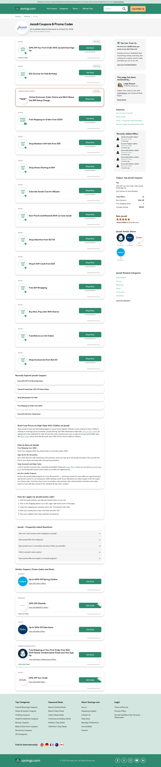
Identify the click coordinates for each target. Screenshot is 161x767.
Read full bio (121, 100)
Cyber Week (70, 467)
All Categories (21, 734)
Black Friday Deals (56, 711)
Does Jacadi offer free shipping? (31, 540)
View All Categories (123, 301)
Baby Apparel (121, 278)
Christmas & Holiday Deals (59, 719)
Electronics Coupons (23, 730)
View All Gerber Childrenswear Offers (42, 659)
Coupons (27, 16)
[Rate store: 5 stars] (128, 219)
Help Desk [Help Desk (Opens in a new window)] (85, 719)
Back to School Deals (57, 707)
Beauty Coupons (22, 722)
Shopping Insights (88, 711)
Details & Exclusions (94, 58)
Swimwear (120, 296)
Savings (18, 16)
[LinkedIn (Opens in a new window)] (143, 762)
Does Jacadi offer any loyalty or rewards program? (38, 558)
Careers (84, 730)
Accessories (120, 292)
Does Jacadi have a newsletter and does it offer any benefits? (42, 546)
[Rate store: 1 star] (117, 219)
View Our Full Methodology (127, 65)
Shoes (118, 288)
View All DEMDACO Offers (38, 607)
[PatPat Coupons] (139, 238)
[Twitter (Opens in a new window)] (124, 762)
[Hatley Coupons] (130, 238)
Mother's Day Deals (56, 722)
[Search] (116, 9)
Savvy (84, 707)
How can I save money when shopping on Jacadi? (38, 533)
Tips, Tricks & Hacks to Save (40, 31)
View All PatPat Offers (37, 682)
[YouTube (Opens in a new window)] (136, 762)
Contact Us (86, 715)
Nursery (119, 281)
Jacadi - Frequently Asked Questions (129, 121)
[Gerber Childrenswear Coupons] (121, 238)
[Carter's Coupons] (121, 252)
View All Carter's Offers (37, 583)
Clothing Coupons (22, 715)
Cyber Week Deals (56, 715)
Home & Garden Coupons (25, 711)
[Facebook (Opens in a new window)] (117, 762)
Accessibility (86, 726)
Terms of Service (119, 2)
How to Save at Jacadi (124, 113)
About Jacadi (120, 117)
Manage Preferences (90, 722)
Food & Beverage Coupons (26, 707)
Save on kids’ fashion (90, 432)
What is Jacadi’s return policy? (30, 552)
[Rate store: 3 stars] (123, 219)
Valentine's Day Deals (57, 726)
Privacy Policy (120, 711)
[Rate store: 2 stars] (120, 219)
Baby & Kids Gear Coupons (26, 726)
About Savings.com (90, 702)
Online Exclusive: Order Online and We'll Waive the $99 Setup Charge (51, 98)
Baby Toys (119, 285)
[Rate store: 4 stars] (126, 219)
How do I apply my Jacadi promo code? (130, 124)
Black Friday (24, 436)
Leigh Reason (122, 93)
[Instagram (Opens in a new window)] (130, 762)
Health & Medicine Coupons (26, 719)
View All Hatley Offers (37, 631)
